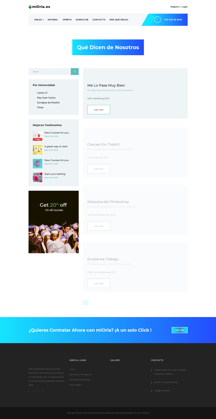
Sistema (52, 19)
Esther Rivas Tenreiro (100, 91)
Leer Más (98, 110)
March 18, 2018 (51, 136)
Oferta (67, 19)
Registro (175, 6)
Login (184, 6)
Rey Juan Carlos (46, 97)
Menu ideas (75, 385)
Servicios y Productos (80, 374)
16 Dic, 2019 (116, 91)
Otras (40, 107)
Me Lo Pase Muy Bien (106, 86)
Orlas (38, 19)
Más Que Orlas (119, 19)
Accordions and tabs (80, 379)
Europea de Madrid (48, 102)
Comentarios (128, 91)
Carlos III (42, 92)
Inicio (72, 369)
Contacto (98, 19)
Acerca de (82, 19)
